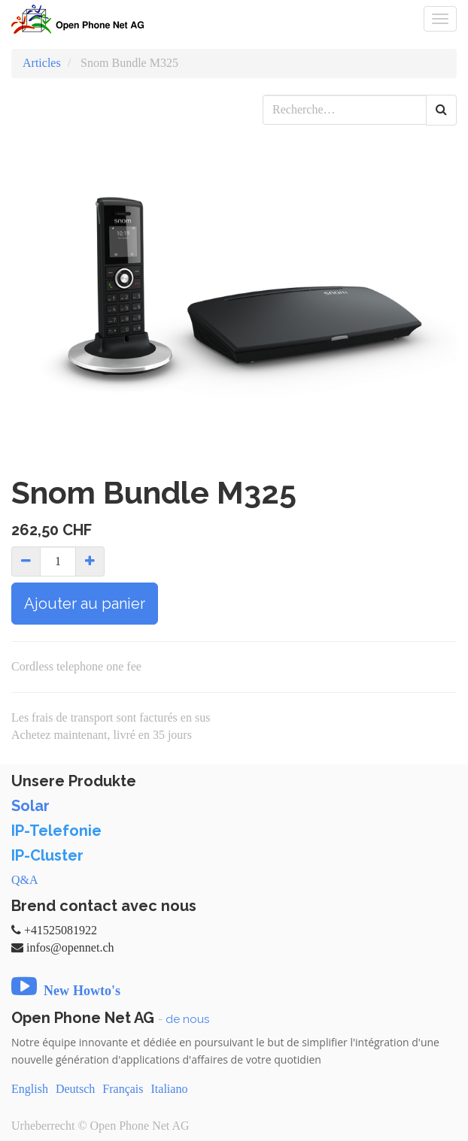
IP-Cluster (47, 855)
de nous (187, 1019)
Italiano (169, 1088)
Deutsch (75, 1088)
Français (122, 1088)
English (29, 1088)
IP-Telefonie (56, 831)
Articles (42, 62)
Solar (30, 806)
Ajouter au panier (84, 604)
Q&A (24, 879)
